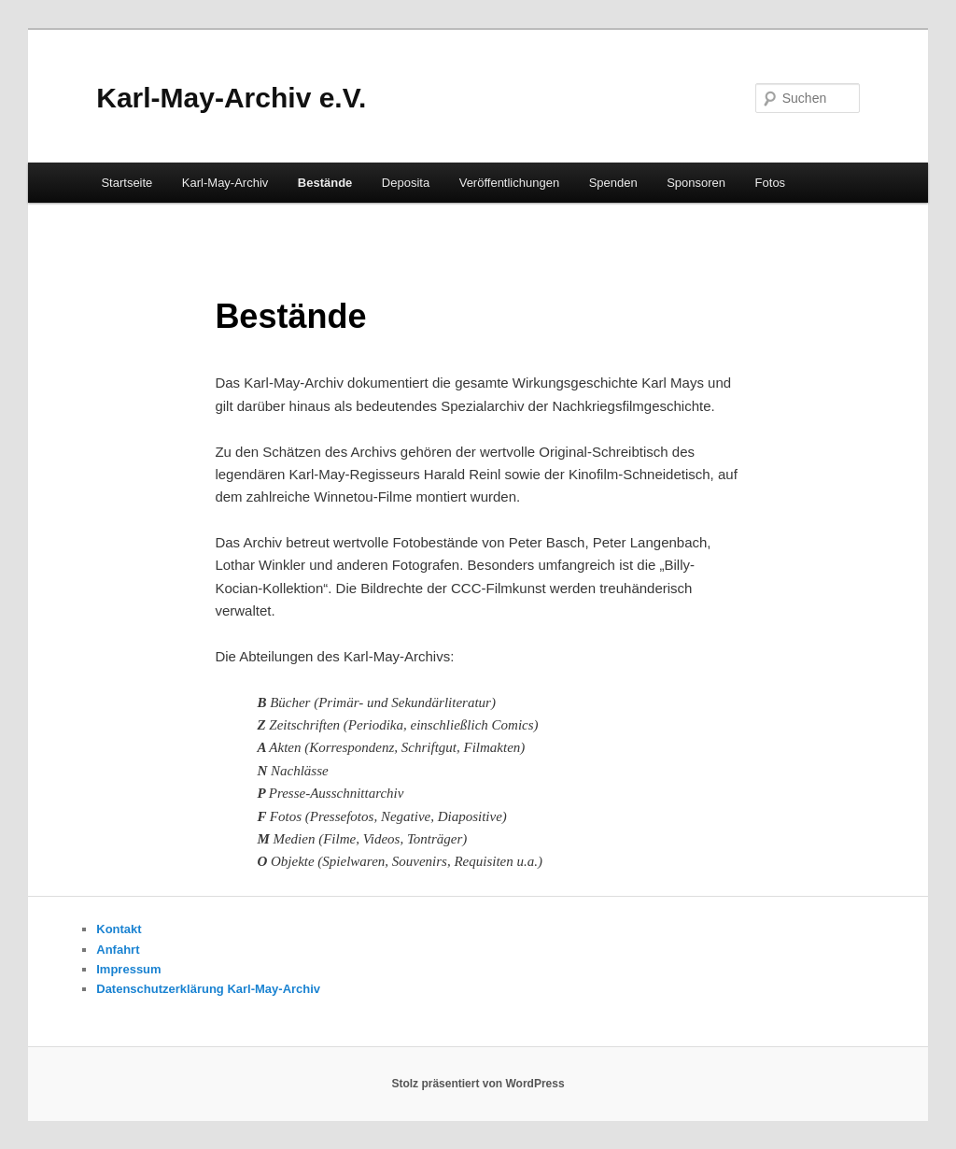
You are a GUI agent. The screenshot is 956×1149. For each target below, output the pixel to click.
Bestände (325, 183)
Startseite (126, 183)
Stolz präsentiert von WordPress (477, 1083)
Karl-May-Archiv (225, 183)
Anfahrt (117, 950)
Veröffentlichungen (509, 183)
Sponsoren (696, 183)
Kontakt (118, 929)
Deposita (405, 183)
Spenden (613, 183)
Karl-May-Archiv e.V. (231, 97)
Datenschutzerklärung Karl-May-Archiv (208, 989)
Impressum (128, 969)
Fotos (770, 183)
